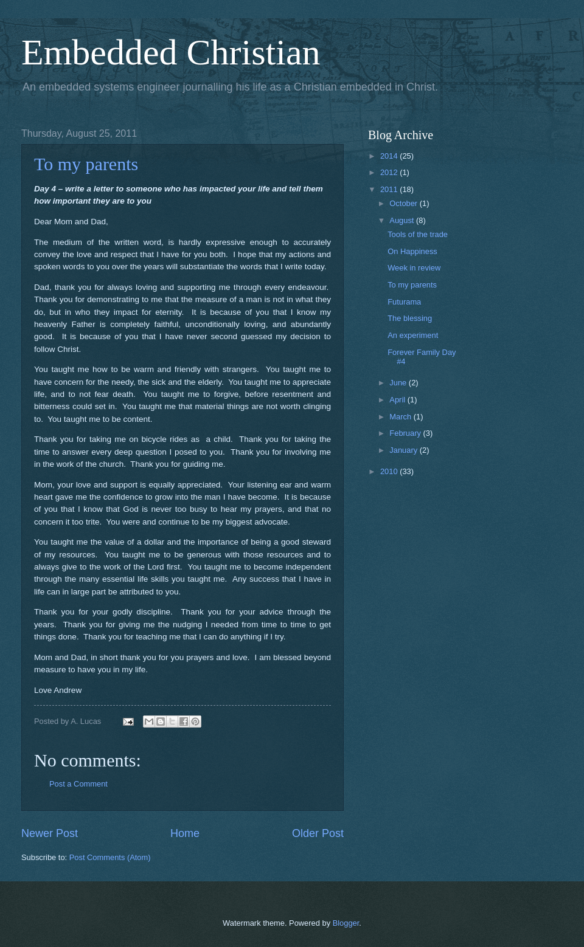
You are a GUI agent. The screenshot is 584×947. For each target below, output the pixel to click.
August (402, 220)
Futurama (404, 301)
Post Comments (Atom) (110, 857)
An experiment (413, 335)
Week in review (414, 267)
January (404, 450)
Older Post (318, 833)
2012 (390, 172)
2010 (390, 471)
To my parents (86, 164)
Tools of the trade (418, 234)
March (401, 416)
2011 (390, 189)
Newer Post (49, 833)
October (404, 203)
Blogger (346, 923)
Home (185, 833)
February (406, 433)
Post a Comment (78, 783)
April (398, 399)
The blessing (410, 318)
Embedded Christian (171, 52)
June (399, 382)
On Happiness (412, 251)
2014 (390, 155)
